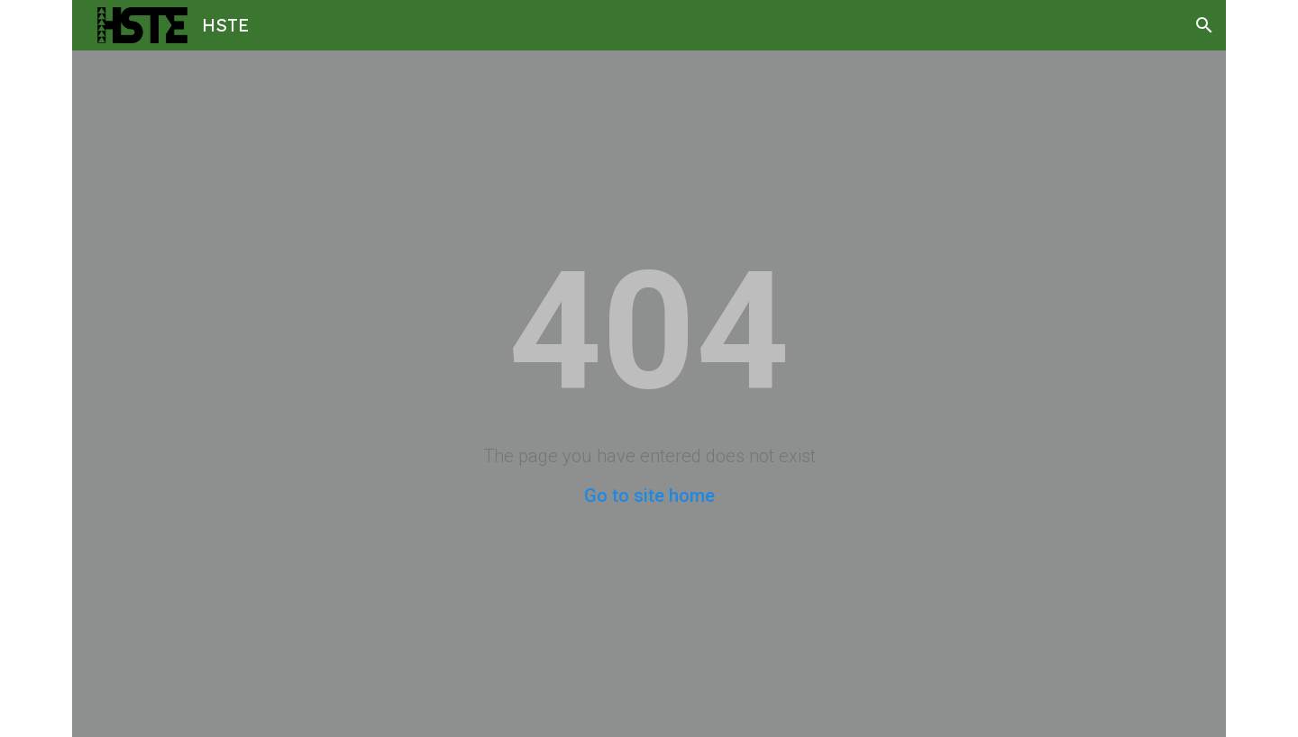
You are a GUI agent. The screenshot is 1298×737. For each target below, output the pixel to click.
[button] (1204, 25)
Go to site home (649, 495)
